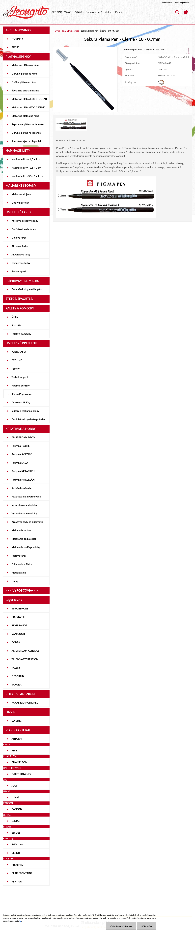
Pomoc (118, 12)
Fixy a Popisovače (22, 393)
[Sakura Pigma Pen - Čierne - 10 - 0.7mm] (85, 49)
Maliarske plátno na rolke (25, 115)
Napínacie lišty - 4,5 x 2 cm (26, 159)
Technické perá (20, 377)
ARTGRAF (17, 738)
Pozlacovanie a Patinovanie (26, 496)
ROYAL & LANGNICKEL (25, 702)
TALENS (16, 667)
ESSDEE (16, 832)
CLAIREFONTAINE (22, 873)
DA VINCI (17, 720)
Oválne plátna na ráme (24, 82)
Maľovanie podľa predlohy (26, 547)
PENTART (17, 881)
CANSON (17, 809)
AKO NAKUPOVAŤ (61, 12)
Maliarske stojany (21, 194)
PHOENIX (17, 864)
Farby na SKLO (20, 462)
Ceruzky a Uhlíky (21, 402)
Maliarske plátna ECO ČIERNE (28, 107)
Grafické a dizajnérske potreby (28, 419)
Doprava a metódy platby (98, 12)
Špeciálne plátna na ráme (25, 90)
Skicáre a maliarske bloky (25, 410)
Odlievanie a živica (22, 564)
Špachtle (16, 325)
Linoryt (16, 580)
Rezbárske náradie (22, 488)
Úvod (57, 30)
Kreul (15, 750)
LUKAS (16, 797)
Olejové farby (19, 237)
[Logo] (26, 12)
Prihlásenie (167, 2)
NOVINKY (17, 38)
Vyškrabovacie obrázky (24, 513)
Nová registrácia (182, 2)
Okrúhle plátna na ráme (24, 73)
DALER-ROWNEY (21, 773)
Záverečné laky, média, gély (27, 289)
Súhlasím (146, 926)
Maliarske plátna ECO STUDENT (29, 98)
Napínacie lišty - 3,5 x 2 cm (26, 167)
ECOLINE (17, 360)
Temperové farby (21, 262)
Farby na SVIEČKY (22, 454)
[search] (177, 12)
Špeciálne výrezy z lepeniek (27, 141)
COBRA (16, 642)
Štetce (15, 316)
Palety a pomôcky (21, 333)
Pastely (16, 368)
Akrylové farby (20, 246)
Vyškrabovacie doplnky (24, 504)
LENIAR (16, 820)
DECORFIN (18, 676)
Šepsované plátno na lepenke (28, 124)
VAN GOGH (18, 633)
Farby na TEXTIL (20, 445)
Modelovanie (19, 572)
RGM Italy (17, 844)
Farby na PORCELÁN (23, 479)
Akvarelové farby (21, 254)
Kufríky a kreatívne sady (25, 220)
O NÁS (78, 12)
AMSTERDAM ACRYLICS (25, 650)
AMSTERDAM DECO (23, 437)
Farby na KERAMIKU (23, 471)
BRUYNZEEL (19, 616)
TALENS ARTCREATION (25, 659)
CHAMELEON (19, 762)
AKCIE (15, 47)
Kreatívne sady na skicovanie (27, 521)
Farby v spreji (19, 271)
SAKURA (17, 684)
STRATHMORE (20, 608)
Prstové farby (19, 555)
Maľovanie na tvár (21, 530)
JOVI (14, 785)
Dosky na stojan (20, 202)
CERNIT (16, 852)
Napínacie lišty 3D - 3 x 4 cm (27, 176)
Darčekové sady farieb (24, 229)
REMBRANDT (19, 625)
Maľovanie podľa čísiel (24, 538)
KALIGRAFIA (19, 351)
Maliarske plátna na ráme (25, 65)
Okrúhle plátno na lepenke (26, 132)
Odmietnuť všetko (121, 926)
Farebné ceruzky (21, 385)
